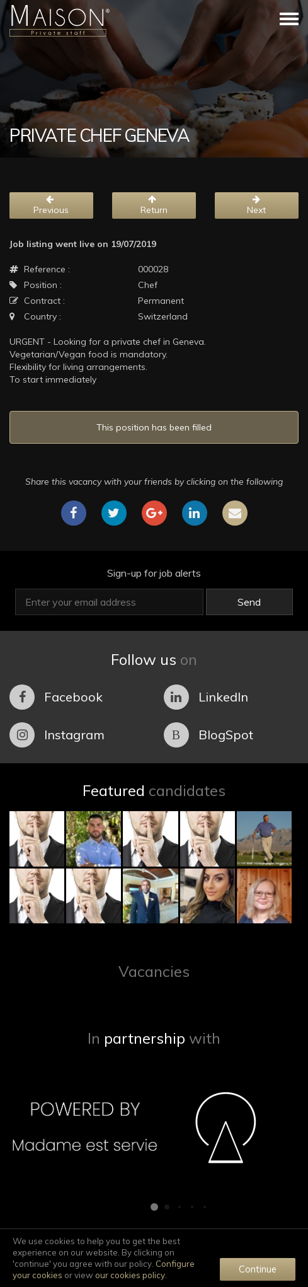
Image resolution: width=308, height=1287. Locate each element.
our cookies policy (130, 1275)
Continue (258, 1269)
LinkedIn (206, 697)
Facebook (56, 697)
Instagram (57, 734)
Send (249, 602)
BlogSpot (208, 734)
